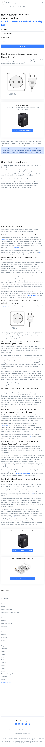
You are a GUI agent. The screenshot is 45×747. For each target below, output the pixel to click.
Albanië (3, 604)
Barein (3, 651)
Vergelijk (22, 46)
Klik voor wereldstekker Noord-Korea (22, 550)
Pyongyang (5, 306)
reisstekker (16, 247)
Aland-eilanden (5, 601)
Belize (2, 657)
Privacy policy (19, 729)
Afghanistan (4, 598)
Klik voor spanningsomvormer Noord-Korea (22, 578)
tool (30, 150)
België (3, 654)
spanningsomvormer (32, 295)
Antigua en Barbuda (6, 623)
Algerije (3, 606)
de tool (32, 494)
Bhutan (3, 665)
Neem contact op (6, 729)
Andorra (3, 615)
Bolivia (3, 668)
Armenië (3, 629)
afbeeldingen (5, 239)
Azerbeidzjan (4, 637)
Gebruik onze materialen (29, 729)
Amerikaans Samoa (6, 609)
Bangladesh (4, 646)
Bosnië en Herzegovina (7, 674)
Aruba (3, 632)
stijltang (19, 517)
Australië (3, 634)
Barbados (4, 648)
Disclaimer (13, 729)
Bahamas (3, 643)
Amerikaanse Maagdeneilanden (10, 612)
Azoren (3, 640)
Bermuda (3, 662)
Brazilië (3, 679)
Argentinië (4, 626)
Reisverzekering (39, 729)
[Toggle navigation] (42, 3)
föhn (15, 517)
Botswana (4, 677)
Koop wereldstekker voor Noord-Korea (22, 130)
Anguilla (3, 620)
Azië (7, 7)
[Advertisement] (22, 206)
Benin (2, 660)
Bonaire (3, 671)
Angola (3, 618)
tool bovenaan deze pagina (23, 474)
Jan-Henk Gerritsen (28, 735)
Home (3, 7)
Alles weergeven (6, 682)
